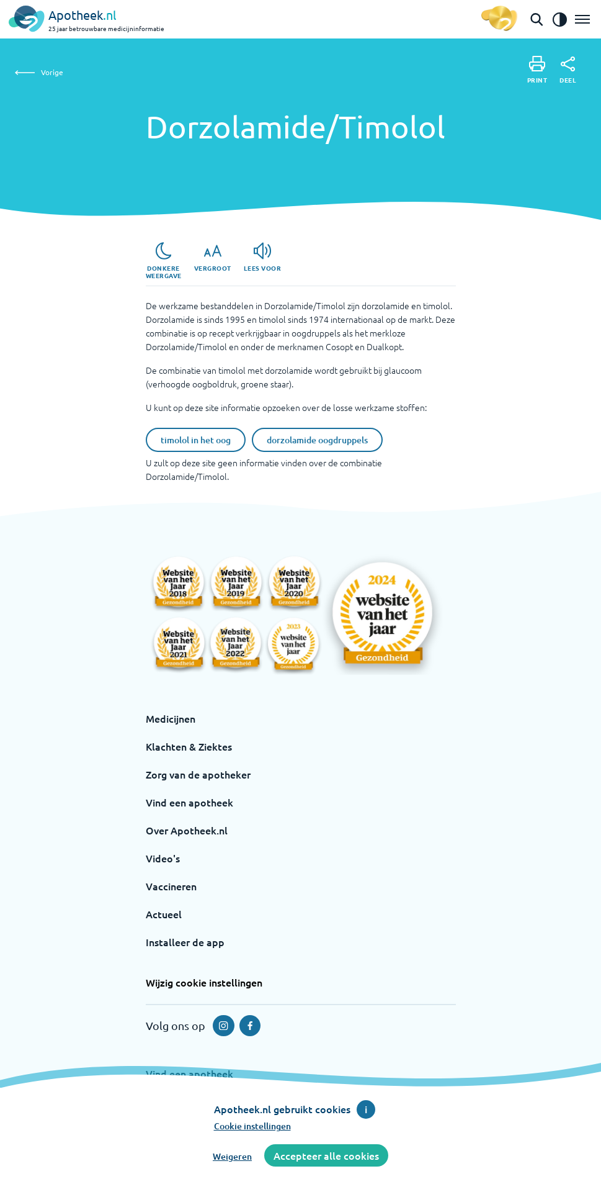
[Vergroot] (212, 257)
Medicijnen (170, 718)
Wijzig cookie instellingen (204, 982)
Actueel (164, 914)
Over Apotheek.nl (187, 830)
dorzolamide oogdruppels (317, 440)
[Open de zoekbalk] (536, 19)
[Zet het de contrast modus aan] (559, 19)
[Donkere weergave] (164, 260)
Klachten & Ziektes (189, 746)
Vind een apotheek (189, 802)
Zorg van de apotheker (198, 774)
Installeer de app (185, 942)
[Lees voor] (263, 257)
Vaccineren (171, 886)
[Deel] (567, 70)
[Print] (537, 70)
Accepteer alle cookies (326, 1155)
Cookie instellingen (252, 1126)
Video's (163, 858)
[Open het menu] (582, 19)
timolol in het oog (196, 440)
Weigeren (232, 1156)
